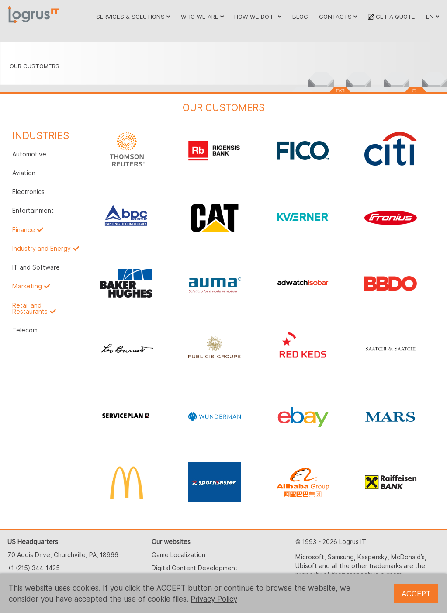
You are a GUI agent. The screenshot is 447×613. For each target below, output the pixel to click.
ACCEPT (416, 593)
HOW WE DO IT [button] (257, 16)
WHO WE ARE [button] (202, 16)
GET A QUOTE (391, 16)
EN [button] (432, 16)
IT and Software (36, 267)
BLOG (300, 16)
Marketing (27, 286)
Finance (23, 229)
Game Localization (178, 554)
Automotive (29, 154)
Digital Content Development (195, 568)
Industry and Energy (41, 248)
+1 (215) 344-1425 (33, 568)
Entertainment (33, 210)
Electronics (28, 191)
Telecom (25, 330)
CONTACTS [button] (338, 16)
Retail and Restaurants (30, 308)
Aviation (23, 173)
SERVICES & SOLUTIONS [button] (133, 16)
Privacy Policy (214, 599)
